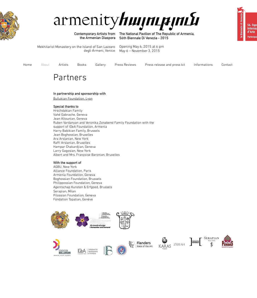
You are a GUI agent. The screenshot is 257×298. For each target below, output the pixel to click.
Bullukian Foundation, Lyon (73, 99)
